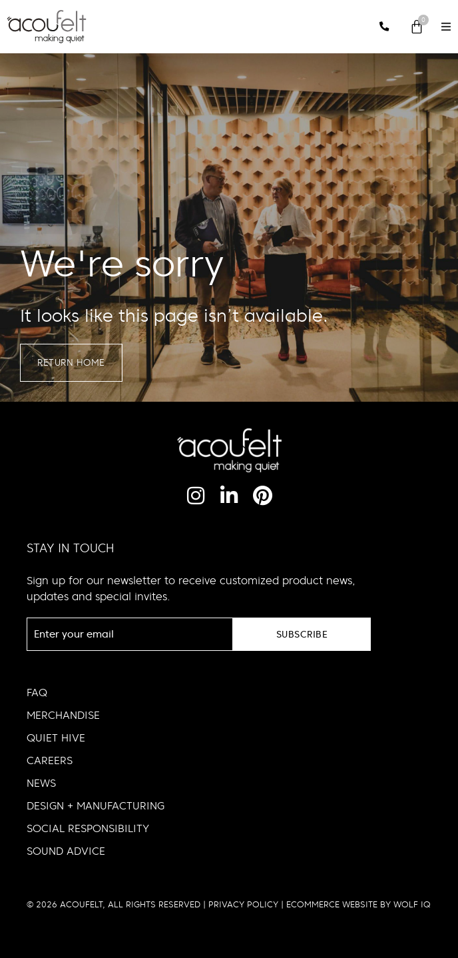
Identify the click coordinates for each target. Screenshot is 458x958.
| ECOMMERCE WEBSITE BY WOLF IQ (354, 904)
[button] (446, 27)
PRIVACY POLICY (243, 904)
